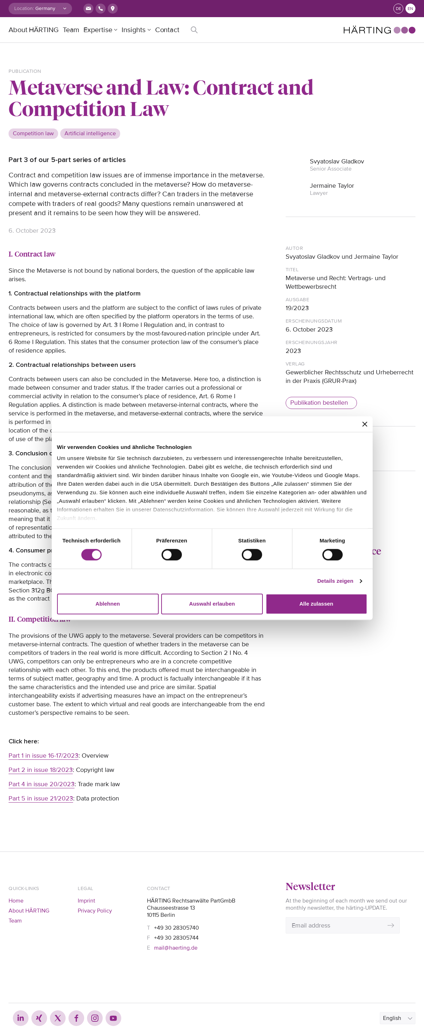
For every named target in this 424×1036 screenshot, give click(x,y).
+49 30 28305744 (176, 937)
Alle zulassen (316, 604)
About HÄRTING (33, 30)
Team (71, 30)
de (398, 8)
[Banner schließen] (364, 423)
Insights (133, 30)
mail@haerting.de (176, 947)
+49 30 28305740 (176, 927)
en (410, 8)
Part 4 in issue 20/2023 (42, 784)
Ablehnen (108, 604)
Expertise (97, 30)
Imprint (86, 900)
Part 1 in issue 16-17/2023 (43, 755)
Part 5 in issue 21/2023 (41, 798)
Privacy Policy (95, 910)
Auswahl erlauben (212, 604)
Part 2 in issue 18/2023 (41, 770)
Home (16, 900)
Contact (167, 30)
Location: (24, 8)
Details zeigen (335, 581)
